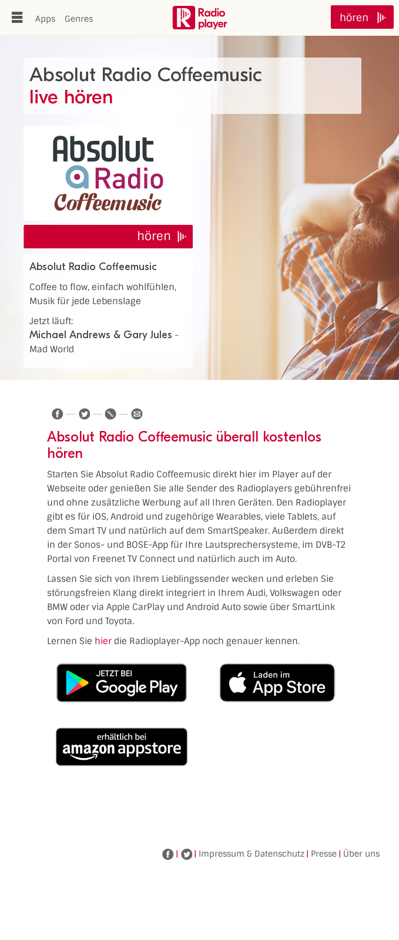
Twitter (186, 854)
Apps (45, 19)
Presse (324, 853)
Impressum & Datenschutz (251, 853)
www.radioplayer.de (199, 17)
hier (103, 641)
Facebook (168, 854)
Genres (79, 19)
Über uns (361, 853)
